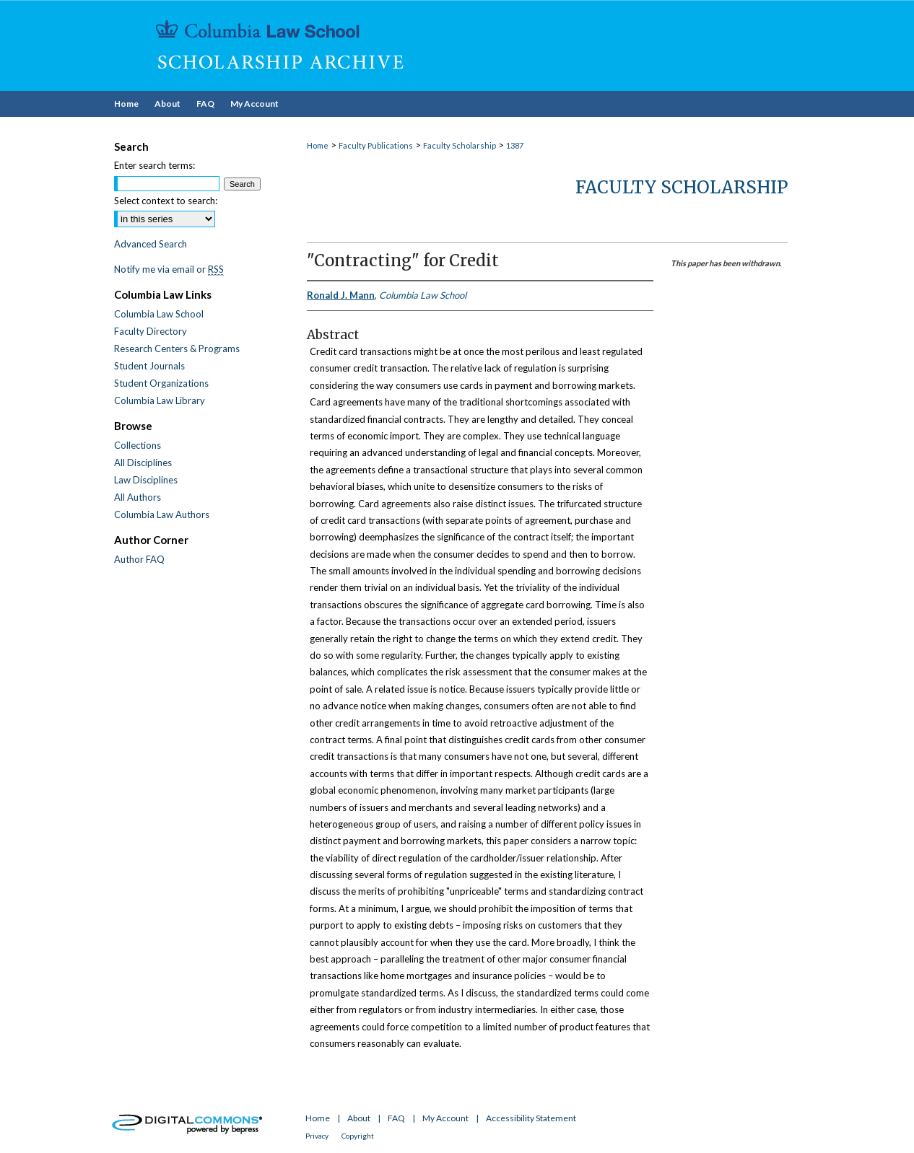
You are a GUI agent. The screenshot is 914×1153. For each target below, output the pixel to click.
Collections (137, 445)
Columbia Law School (159, 314)
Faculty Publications (376, 145)
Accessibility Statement (531, 1118)
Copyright (357, 1135)
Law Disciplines (146, 480)
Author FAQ (139, 559)
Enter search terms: (154, 165)
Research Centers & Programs (177, 348)
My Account (445, 1118)
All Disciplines (143, 462)
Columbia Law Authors (161, 514)
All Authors (137, 497)
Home (317, 145)
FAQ (396, 1118)
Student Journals (149, 366)
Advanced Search (150, 244)
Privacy (316, 1135)
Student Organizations (161, 383)
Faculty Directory (150, 331)
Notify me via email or (169, 269)
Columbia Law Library (159, 400)
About (358, 1118)
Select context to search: (165, 200)
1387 (514, 145)
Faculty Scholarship (459, 145)
